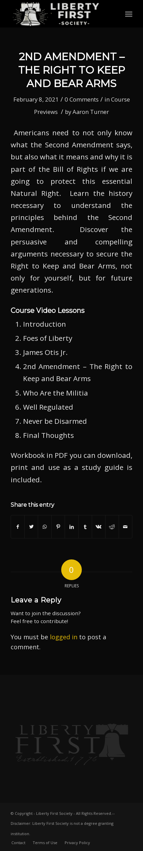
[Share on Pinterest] (58, 526)
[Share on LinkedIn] (71, 526)
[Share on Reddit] (112, 526)
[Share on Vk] (98, 526)
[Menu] (128, 14)
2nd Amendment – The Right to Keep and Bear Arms (71, 70)
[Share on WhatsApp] (44, 526)
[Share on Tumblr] (85, 526)
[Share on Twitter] (31, 526)
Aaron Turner (91, 112)
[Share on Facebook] (17, 526)
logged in (63, 637)
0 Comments (82, 99)
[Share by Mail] (125, 526)
